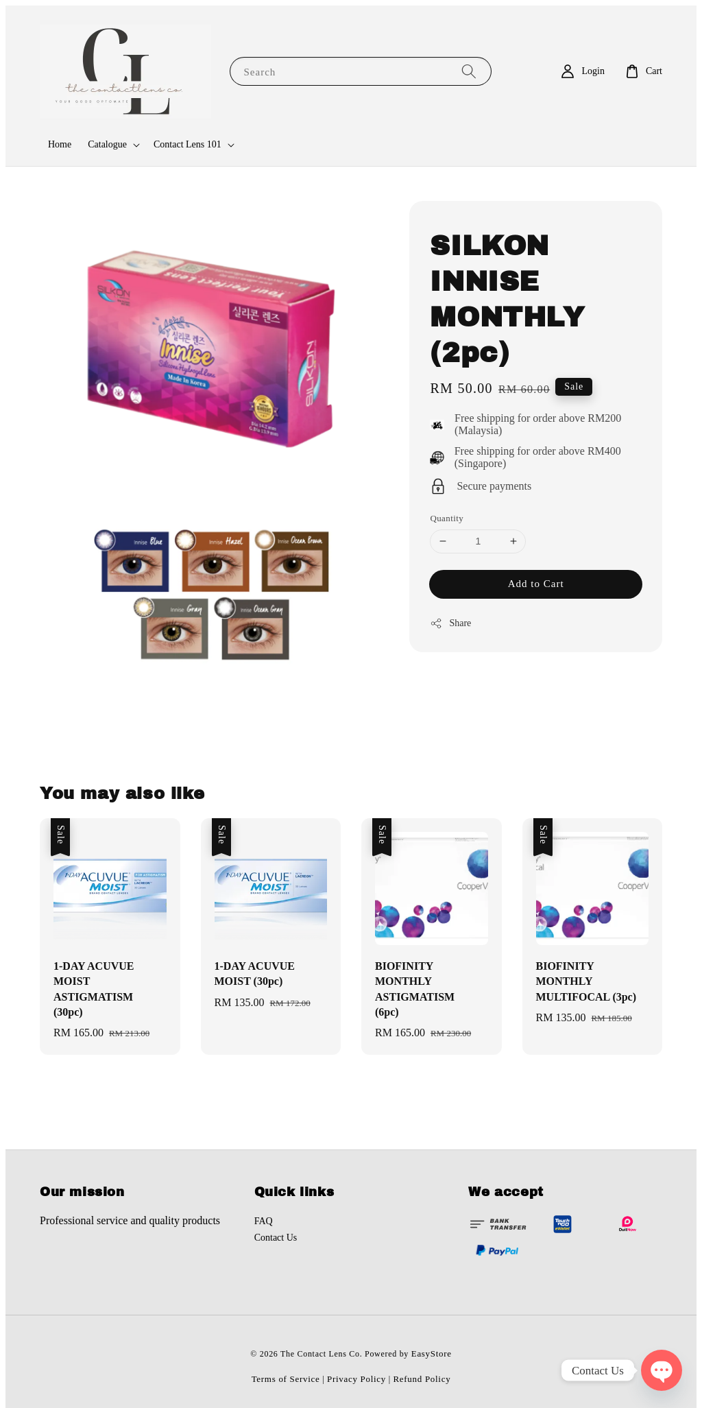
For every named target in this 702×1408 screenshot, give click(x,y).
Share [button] (450, 623)
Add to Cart (536, 583)
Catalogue (107, 144)
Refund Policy (422, 1379)
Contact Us (276, 1237)
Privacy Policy (356, 1379)
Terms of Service (286, 1379)
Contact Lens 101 (187, 144)
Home (59, 144)
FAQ (263, 1221)
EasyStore (431, 1353)
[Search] (469, 71)
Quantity (446, 518)
